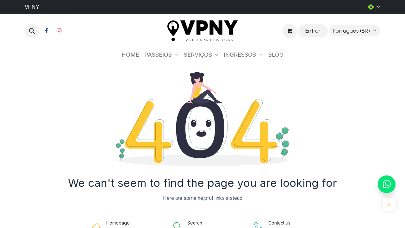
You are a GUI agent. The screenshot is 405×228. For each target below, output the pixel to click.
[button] (32, 31)
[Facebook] (46, 31)
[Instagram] (59, 31)
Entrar (313, 30)
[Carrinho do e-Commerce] (290, 31)
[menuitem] (130, 54)
